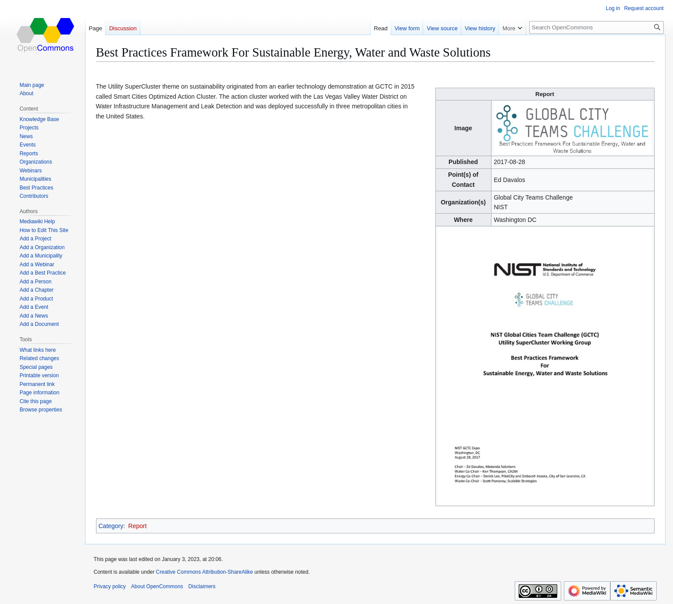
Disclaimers (202, 586)
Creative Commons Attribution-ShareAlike (204, 572)
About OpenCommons (157, 586)
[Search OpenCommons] (596, 27)
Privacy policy (110, 586)
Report (137, 525)
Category (111, 525)
